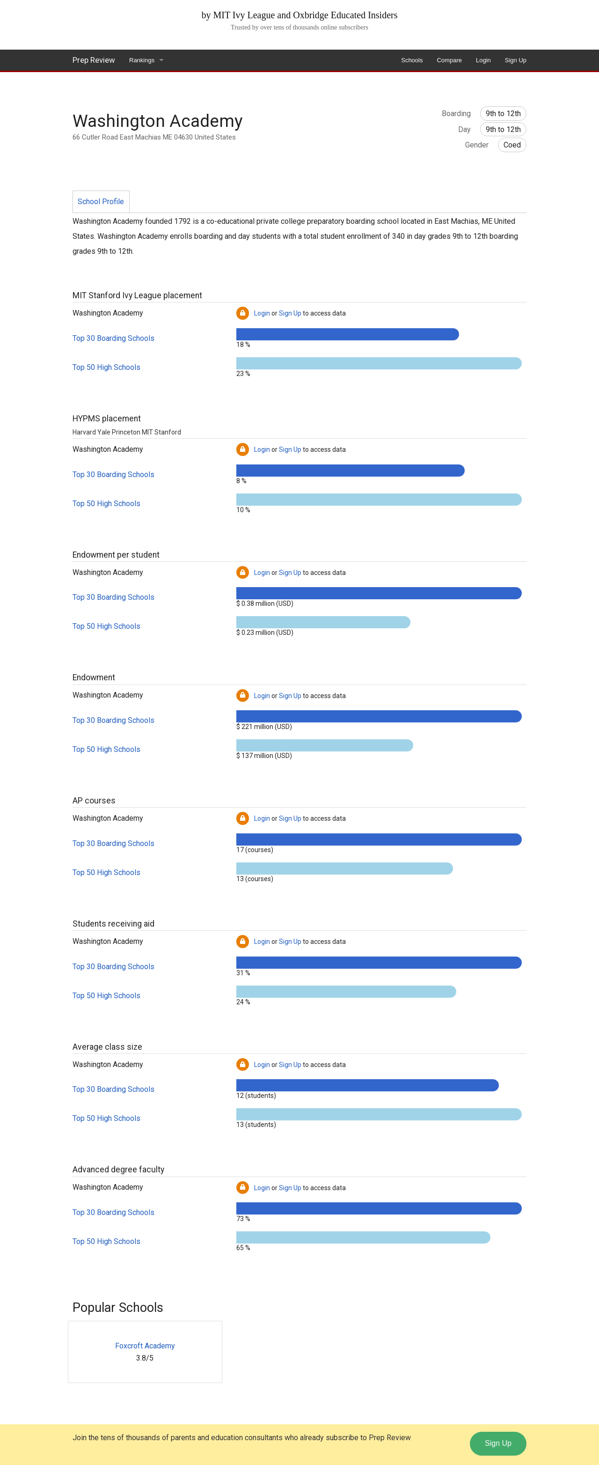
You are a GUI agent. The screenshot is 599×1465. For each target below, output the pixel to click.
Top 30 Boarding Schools (113, 338)
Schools (412, 60)
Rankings (141, 60)
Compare (449, 60)
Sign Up (515, 60)
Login (483, 60)
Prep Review (94, 60)
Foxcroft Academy (145, 1345)
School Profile (101, 201)
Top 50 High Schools (106, 367)
